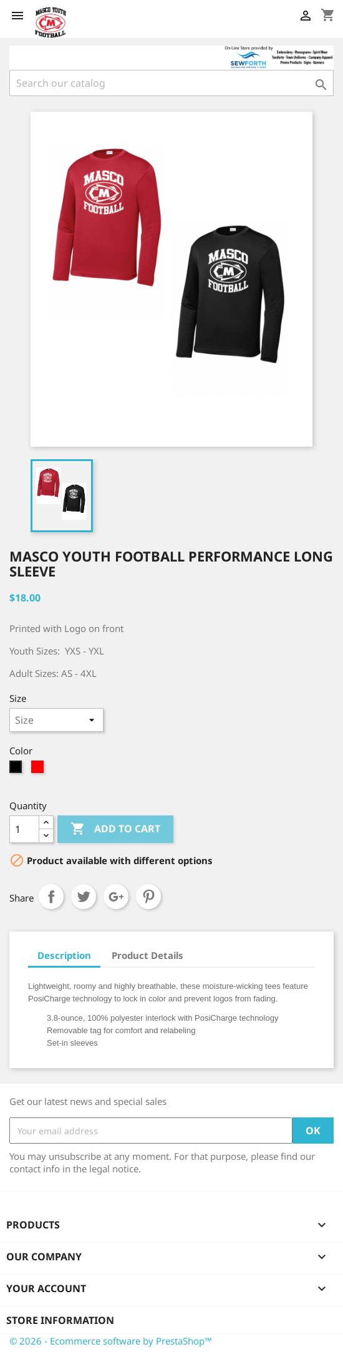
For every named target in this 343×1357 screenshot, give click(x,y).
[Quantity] (24, 829)
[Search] (171, 83)
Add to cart (115, 829)
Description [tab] (64, 955)
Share (51, 896)
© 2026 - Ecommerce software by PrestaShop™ (110, 1341)
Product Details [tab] (147, 955)
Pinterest (148, 896)
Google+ (116, 896)
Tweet (83, 896)
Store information (60, 1320)
